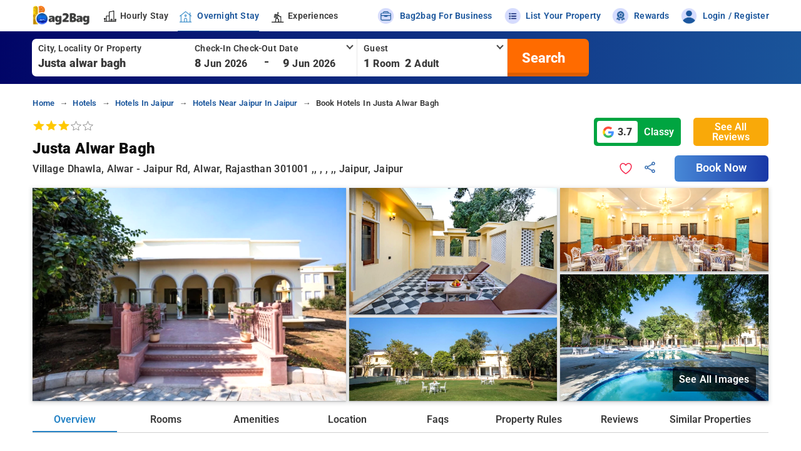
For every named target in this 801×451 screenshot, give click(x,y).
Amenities (256, 419)
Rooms (165, 419)
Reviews (619, 419)
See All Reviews (731, 132)
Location (347, 419)
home (43, 103)
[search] (542, 57)
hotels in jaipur (144, 103)
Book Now (721, 168)
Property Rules (529, 419)
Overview (75, 419)
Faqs (438, 419)
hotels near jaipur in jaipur (245, 103)
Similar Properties (710, 419)
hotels (84, 103)
